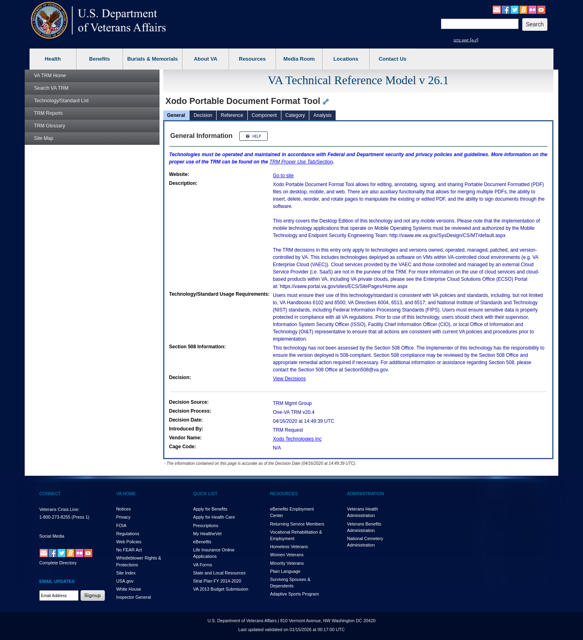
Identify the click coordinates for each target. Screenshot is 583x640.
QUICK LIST (205, 493)
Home (50, 75)
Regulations (127, 533)
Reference (232, 115)
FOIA (121, 525)
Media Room (299, 59)
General (176, 115)
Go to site (283, 175)
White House (128, 589)
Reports (48, 113)
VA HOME (126, 493)
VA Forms (202, 564)
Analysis (322, 115)
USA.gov (125, 581)
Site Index (126, 572)
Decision (203, 115)
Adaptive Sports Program (294, 593)
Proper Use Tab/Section (301, 162)
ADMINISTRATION (365, 493)
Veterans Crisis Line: (59, 509)
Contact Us (392, 59)
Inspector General (133, 597)
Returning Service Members (297, 523)
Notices (123, 508)
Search (51, 88)
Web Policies (128, 541)
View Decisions (289, 378)
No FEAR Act (129, 549)
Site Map (43, 138)
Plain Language (285, 571)
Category (295, 115)
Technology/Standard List (61, 101)
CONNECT (50, 493)
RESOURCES (284, 493)
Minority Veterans (287, 563)
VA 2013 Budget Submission (220, 589)
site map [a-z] (465, 39)
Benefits (99, 59)
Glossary (49, 126)
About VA (205, 59)
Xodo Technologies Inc (297, 439)
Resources (252, 59)
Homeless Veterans (289, 546)
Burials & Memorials (152, 59)
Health (53, 59)
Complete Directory (58, 562)
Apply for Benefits (210, 508)
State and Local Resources (219, 572)
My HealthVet (207, 533)
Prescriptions (205, 525)
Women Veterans (287, 554)
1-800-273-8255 (54, 517)
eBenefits (202, 541)
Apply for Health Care (214, 517)
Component (264, 115)
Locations (346, 59)
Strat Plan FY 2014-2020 (217, 581)
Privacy (123, 517)
